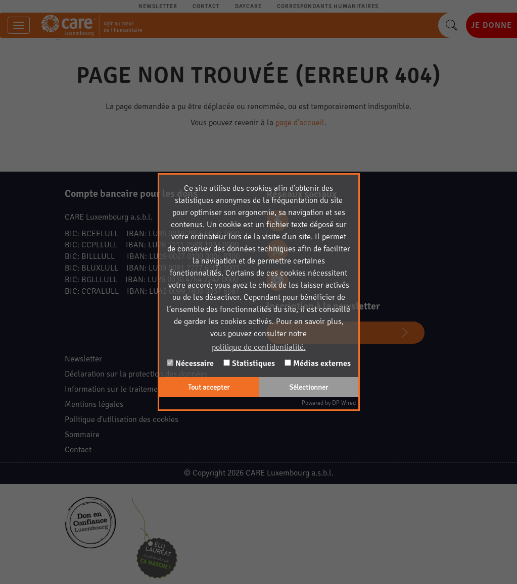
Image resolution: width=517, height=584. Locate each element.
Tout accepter (208, 387)
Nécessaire (190, 363)
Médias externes (318, 363)
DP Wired (344, 403)
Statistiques (249, 363)
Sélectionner (308, 387)
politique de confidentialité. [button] (259, 347)
